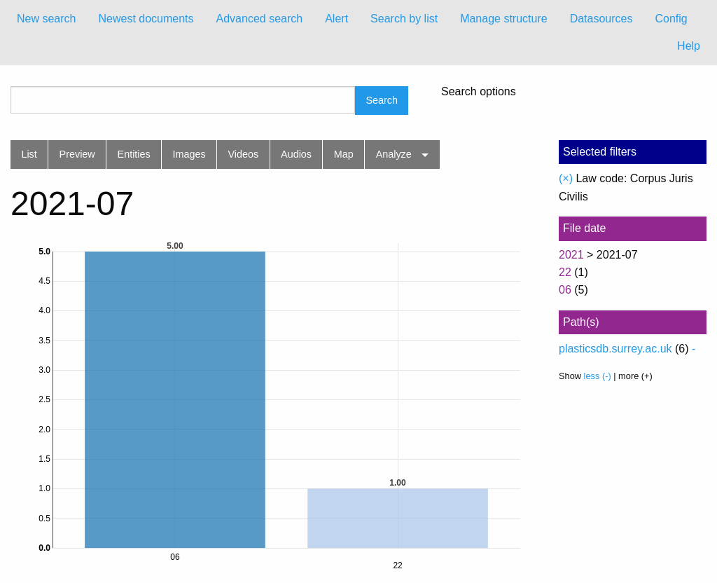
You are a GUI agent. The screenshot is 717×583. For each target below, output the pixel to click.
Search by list (404, 19)
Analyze (394, 154)
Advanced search (259, 19)
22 (565, 272)
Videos (243, 154)
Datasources (601, 19)
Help (688, 46)
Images (189, 154)
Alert (336, 19)
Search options (478, 91)
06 (565, 290)
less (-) (597, 376)
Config (671, 19)
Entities (134, 154)
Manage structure (504, 19)
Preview (77, 154)
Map (344, 154)
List (28, 154)
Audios (296, 154)
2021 (571, 255)
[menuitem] (46, 19)
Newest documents (145, 19)
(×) (566, 178)
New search (46, 19)
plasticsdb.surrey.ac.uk (615, 349)
